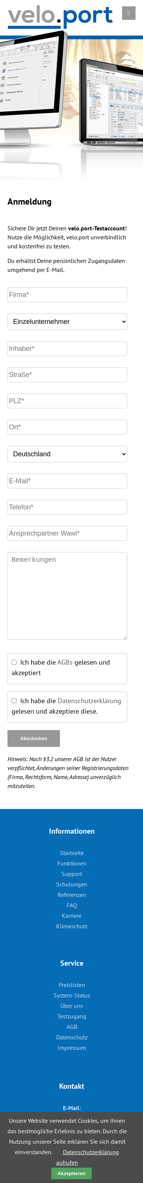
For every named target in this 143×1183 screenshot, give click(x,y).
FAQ (72, 905)
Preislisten (72, 985)
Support (71, 873)
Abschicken (33, 738)
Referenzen (72, 894)
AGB (72, 1026)
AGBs (65, 662)
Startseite (72, 852)
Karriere (72, 915)
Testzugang (71, 1016)
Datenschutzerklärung (89, 700)
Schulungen (71, 884)
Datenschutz (72, 1037)
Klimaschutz (72, 926)
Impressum (72, 1047)
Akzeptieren (71, 1173)
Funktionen (71, 863)
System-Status (72, 995)
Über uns (71, 1005)
